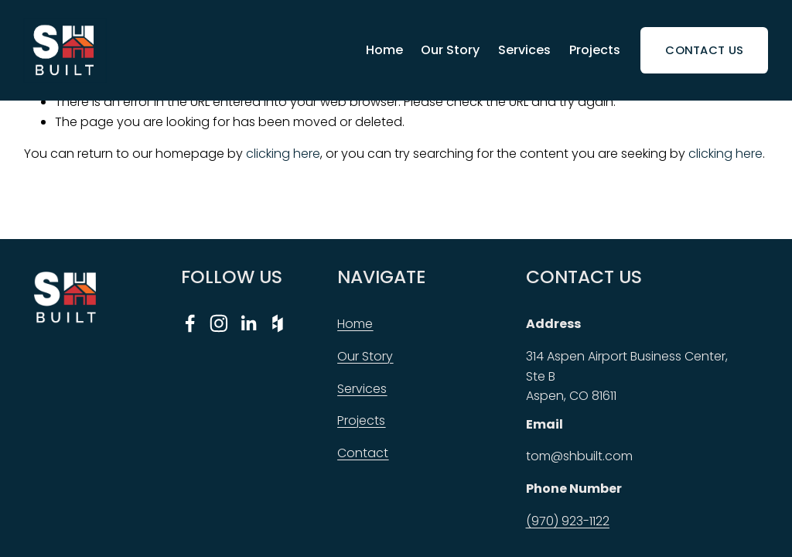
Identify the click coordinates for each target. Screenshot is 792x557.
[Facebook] (190, 323)
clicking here (283, 153)
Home (384, 50)
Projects (594, 50)
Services (524, 50)
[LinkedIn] (248, 323)
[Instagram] (219, 323)
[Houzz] (277, 323)
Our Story (450, 50)
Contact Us (704, 50)
